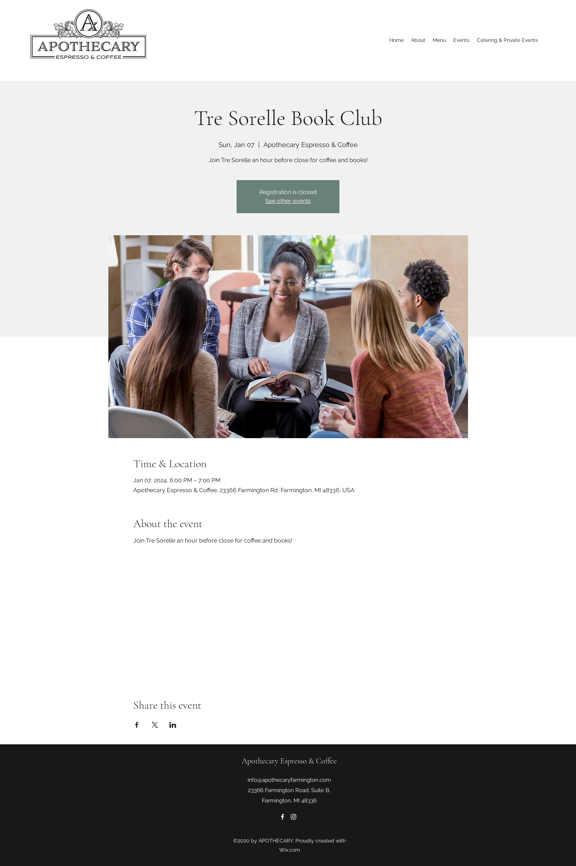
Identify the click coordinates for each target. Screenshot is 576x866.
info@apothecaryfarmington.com (289, 780)
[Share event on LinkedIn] (172, 725)
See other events (288, 200)
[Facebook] (282, 816)
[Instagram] (293, 816)
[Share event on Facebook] (136, 725)
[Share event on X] (154, 725)
